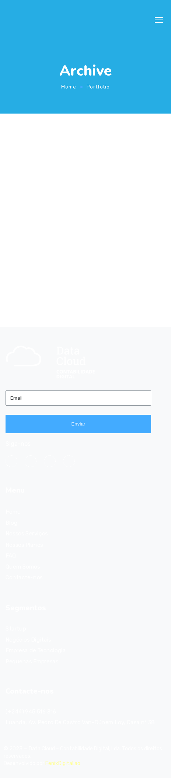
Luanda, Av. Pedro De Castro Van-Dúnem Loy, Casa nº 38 (80, 722)
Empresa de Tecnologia (36, 650)
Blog (11, 523)
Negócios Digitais (28, 639)
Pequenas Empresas (32, 661)
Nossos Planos (24, 544)
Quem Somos (23, 566)
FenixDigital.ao (62, 763)
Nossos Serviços (27, 533)
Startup (16, 628)
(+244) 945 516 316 (31, 711)
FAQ (11, 555)
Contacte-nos (24, 577)
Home (68, 86)
